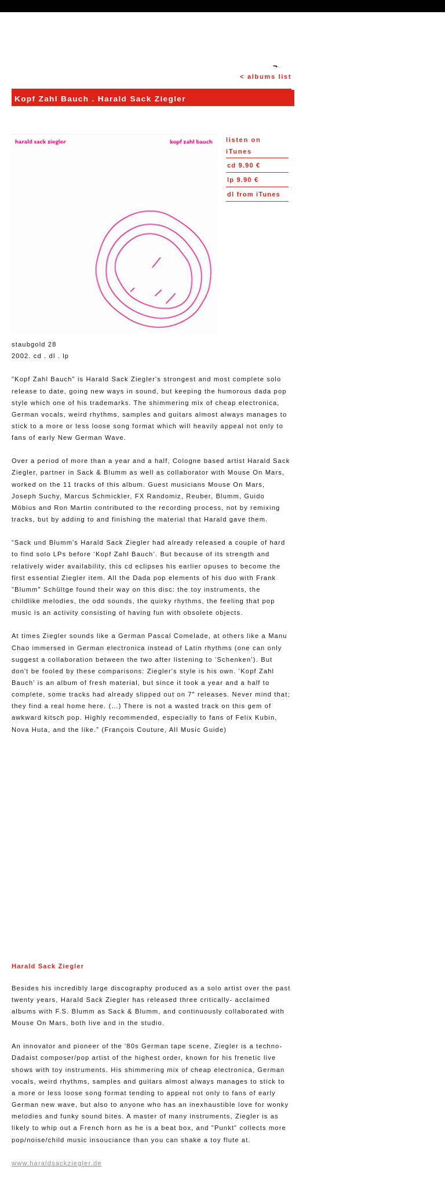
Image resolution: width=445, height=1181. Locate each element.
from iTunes (253, 194)
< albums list (265, 76)
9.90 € (243, 165)
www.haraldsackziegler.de (57, 1163)
